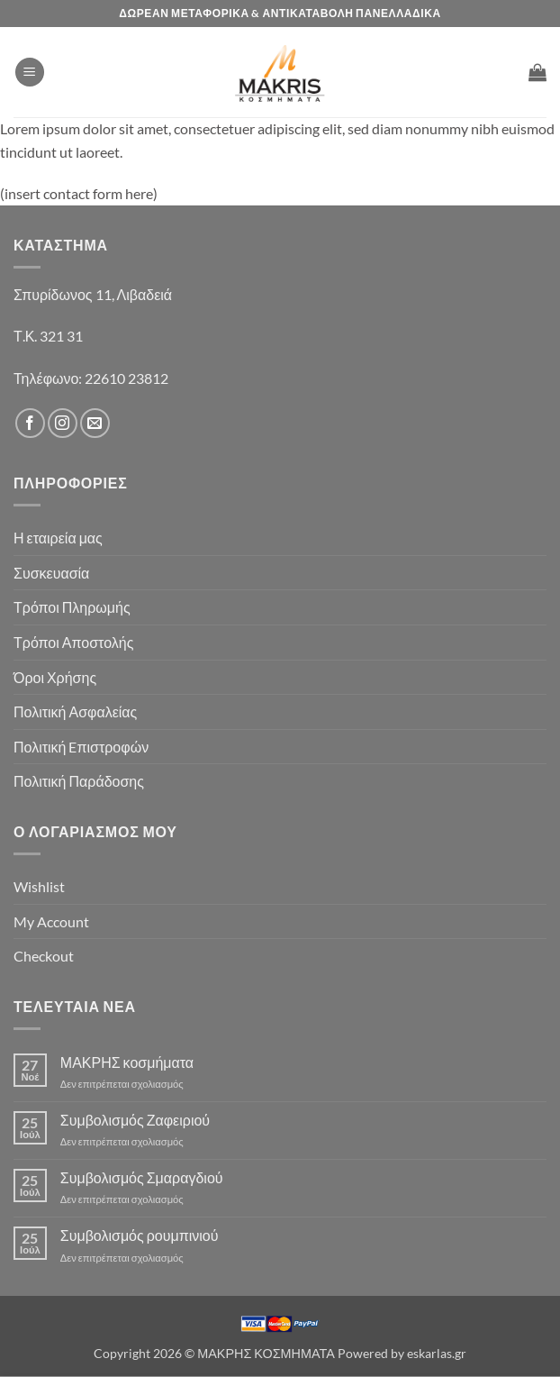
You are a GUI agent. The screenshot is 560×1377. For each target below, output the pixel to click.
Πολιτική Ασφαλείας (75, 711)
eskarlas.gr (436, 1353)
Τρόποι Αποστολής (73, 642)
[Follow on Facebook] (30, 423)
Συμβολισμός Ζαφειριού (135, 1119)
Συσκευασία (51, 572)
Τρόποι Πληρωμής (72, 607)
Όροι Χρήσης (55, 677)
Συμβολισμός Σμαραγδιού (141, 1177)
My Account (51, 921)
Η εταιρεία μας (58, 537)
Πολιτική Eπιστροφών (81, 746)
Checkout (44, 955)
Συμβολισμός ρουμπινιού (139, 1235)
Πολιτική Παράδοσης (79, 780)
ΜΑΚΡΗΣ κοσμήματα (127, 1062)
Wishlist (39, 886)
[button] (29, 72)
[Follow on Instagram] (62, 423)
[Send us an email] (95, 423)
